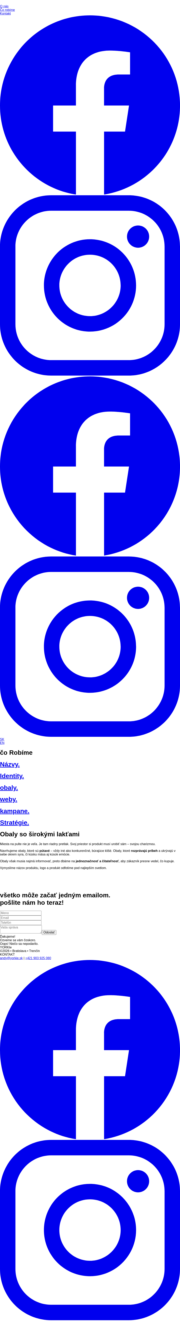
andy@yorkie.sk (11, 958)
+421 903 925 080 (38, 958)
